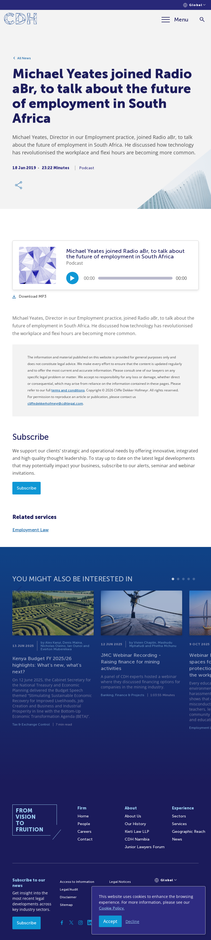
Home (83, 816)
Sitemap (66, 905)
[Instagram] (80, 922)
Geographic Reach (188, 831)
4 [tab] (188, 593)
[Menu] (175, 19)
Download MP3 (29, 296)
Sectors (179, 816)
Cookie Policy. (111, 908)
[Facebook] (61, 922)
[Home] (20, 19)
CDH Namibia (137, 839)
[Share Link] (19, 187)
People (83, 824)
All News (24, 61)
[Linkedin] (89, 922)
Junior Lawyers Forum (145, 847)
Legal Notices (120, 882)
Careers (84, 831)
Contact (85, 839)
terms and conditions (68, 390)
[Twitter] (71, 922)
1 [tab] (173, 593)
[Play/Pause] (72, 278)
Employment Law (30, 529)
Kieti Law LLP (137, 831)
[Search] (202, 19)
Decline (132, 921)
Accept (110, 921)
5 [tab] (194, 593)
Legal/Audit (69, 889)
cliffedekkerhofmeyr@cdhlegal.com (55, 403)
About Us (133, 816)
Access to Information (77, 882)
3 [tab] (183, 593)
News (177, 839)
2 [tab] (178, 593)
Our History (135, 824)
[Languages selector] (194, 5)
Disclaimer (68, 897)
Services (179, 824)
